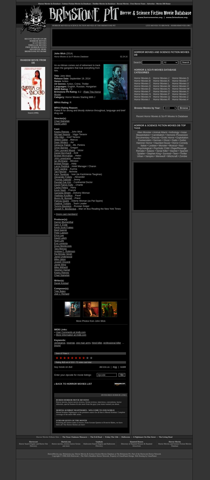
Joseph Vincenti (62, 262)
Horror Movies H (142, 97)
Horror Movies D (142, 86)
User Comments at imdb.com (71, 332)
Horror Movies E (142, 89)
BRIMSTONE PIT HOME (35, 51)
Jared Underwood (63, 256)
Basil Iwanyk (60, 230)
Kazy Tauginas (61, 174)
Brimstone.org (68, 454)
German (157, 140)
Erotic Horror (168, 137)
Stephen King (154, 153)
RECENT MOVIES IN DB (35, 39)
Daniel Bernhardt (62, 153)
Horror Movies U (180, 83)
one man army (83, 343)
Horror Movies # (180, 99)
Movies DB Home (163, 4)
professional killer (112, 343)
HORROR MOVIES (60, 25)
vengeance (59, 343)
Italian (144, 145)
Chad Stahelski (62, 121)
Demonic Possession (177, 135)
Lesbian (153, 145)
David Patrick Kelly (63, 185)
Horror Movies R (161, 99)
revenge (71, 343)
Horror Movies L (161, 83)
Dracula (155, 137)
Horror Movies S (180, 78)
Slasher (174, 151)
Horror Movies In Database (49, 4)
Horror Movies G (142, 94)
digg (115, 367)
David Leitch (60, 123)
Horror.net (33, 442)
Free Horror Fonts (137, 4)
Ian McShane (61, 161)
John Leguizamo (62, 158)
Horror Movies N (161, 89)
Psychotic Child (161, 148)
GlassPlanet (152, 456)
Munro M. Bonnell (63, 198)
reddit (123, 367)
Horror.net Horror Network (150, 454)
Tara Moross (60, 248)
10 (91, 358)
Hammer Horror (144, 143)
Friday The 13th (111, 437)
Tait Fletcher (60, 171)
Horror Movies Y (180, 94)
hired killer (97, 343)
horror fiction (75, 444)
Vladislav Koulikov (63, 195)
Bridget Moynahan (63, 155)
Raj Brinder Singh (63, 254)
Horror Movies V (180, 86)
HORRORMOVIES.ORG (181, 25)
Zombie (183, 156)
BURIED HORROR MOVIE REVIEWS (72, 400)
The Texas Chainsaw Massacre (74, 437)
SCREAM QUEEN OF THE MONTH (71, 420)
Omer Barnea (61, 147)
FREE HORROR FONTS (35, 47)
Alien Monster (144, 132)
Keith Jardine (60, 169)
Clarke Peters (61, 187)
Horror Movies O (161, 91)
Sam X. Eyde (60, 224)
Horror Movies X (180, 91)
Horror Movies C (142, 83)
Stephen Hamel (62, 270)
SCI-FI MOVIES (39, 43)
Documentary (142, 137)
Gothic (183, 140)
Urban (140, 156)
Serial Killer (162, 151)
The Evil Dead (96, 437)
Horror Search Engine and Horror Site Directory (33, 445)
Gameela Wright (62, 193)
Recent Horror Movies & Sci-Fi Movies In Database (162, 116)
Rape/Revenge (178, 148)
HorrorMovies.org (55, 454)
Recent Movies (123, 4)
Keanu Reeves (61, 131)
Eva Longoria (61, 243)
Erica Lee (59, 235)
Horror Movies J (161, 78)
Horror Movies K (161, 81)
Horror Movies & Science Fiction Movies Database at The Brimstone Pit (103, 454)
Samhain (99, 442)
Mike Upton (60, 259)
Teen (175, 153)
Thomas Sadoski (62, 179)
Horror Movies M (161, 86)
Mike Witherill (61, 267)
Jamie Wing (60, 264)
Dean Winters (61, 142)
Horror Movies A (142, 78)
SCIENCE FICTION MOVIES (82, 25)
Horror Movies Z (180, 97)
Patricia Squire (61, 201)
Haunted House (162, 143)
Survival (167, 153)
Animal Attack (160, 132)
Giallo (175, 140)
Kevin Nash (60, 190)
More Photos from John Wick (90, 321)
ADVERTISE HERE (37, 49)
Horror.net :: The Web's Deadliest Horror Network (90, 456)
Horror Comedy (180, 143)
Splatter (141, 153)
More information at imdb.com (71, 335)
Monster (163, 145)
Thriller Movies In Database (103, 4)
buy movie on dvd (63, 367)
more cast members (67, 214)
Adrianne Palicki (62, 145)
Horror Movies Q (161, 97)
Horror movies (57, 444)
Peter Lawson (61, 232)
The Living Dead (166, 437)
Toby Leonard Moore (64, 150)
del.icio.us (104, 367)
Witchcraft (172, 156)
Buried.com (66, 442)
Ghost (166, 140)
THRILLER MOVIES (37, 45)
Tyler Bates (60, 291)
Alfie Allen (59, 137)
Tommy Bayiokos (62, 206)
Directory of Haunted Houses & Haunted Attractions (136, 445)
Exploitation (182, 137)
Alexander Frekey (63, 177)
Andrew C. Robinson (64, 251)
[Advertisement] (33, 177)
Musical (173, 145)
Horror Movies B (142, 81)
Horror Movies (175, 442)
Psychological (144, 148)
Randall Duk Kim (62, 182)
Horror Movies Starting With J (80, 97)
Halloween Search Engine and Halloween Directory (99, 445)
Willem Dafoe (61, 139)
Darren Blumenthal (63, 222)
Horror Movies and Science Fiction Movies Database (174, 445)
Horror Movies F (142, 91)
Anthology (174, 132)
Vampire (149, 156)
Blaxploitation (143, 135)
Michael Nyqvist (62, 134)
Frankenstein (144, 140)
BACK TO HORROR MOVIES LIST (74, 384)
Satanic (150, 151)
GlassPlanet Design (126, 456)
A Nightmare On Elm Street (144, 437)
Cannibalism (158, 135)
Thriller (183, 153)
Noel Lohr (59, 240)
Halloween (125, 437)
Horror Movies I (142, 99)
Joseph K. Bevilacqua (65, 209)
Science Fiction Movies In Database (76, 4)
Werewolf (160, 156)
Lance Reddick (61, 166)
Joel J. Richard (61, 294)
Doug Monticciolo (63, 246)
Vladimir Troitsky (62, 203)
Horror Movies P (161, 94)
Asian (184, 132)
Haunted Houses (136, 442)
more (57, 345)
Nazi (181, 145)
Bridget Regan (61, 163)
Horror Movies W (180, 89)
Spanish (184, 151)
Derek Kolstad (61, 283)
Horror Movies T (180, 81)
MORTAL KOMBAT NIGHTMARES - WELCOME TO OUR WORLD (85, 410)
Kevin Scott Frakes (63, 227)
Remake (140, 151)
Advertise (151, 4)
